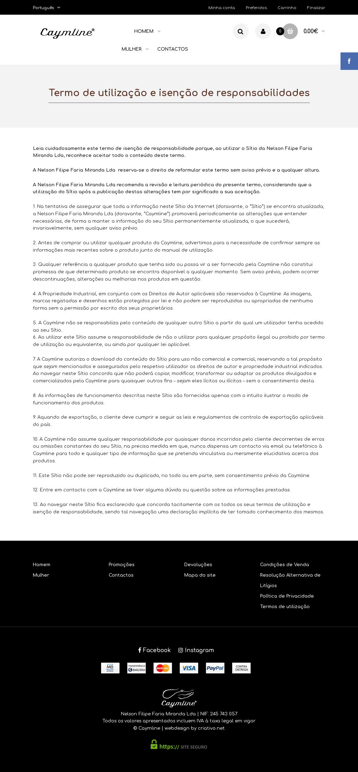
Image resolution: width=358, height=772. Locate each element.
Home (114, 112)
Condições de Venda (284, 564)
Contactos (121, 575)
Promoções (122, 564)
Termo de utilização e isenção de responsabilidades (188, 112)
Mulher (41, 575)
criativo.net (211, 728)
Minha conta (221, 8)
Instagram (196, 650)
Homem (41, 564)
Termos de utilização (285, 606)
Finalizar (316, 8)
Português (43, 8)
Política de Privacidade (287, 596)
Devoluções (198, 564)
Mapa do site (200, 575)
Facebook (154, 650)
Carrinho (287, 8)
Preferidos (256, 8)
